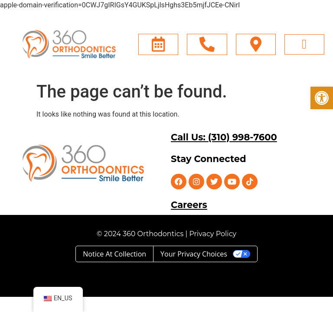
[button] (321, 98)
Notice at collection (114, 254)
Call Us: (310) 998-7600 (224, 137)
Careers (189, 204)
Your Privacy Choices (193, 254)
